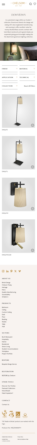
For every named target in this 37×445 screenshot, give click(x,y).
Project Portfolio (7, 354)
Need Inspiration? (7, 393)
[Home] (18, 4)
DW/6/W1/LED (6, 255)
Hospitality (5, 339)
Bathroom (5, 307)
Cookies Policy (5, 439)
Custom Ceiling (7, 312)
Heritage (4, 287)
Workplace (5, 351)
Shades (4, 322)
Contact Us (5, 404)
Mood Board (6, 391)
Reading (4, 319)
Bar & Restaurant (7, 337)
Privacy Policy (20, 437)
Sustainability (6, 294)
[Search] (30, 4)
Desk (3, 314)
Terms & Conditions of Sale (23, 439)
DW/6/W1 (5, 213)
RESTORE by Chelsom (8, 375)
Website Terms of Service (7, 437)
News (4, 290)
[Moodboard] (35, 4)
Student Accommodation (10, 349)
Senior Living (6, 346)
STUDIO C (5, 297)
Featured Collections (8, 388)
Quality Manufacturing (9, 292)
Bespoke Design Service (9, 364)
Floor (3, 317)
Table (3, 324)
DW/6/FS (5, 130)
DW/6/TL (5, 171)
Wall (3, 326)
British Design (6, 282)
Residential (5, 344)
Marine (4, 342)
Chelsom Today (7, 285)
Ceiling (4, 310)
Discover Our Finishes (8, 386)
